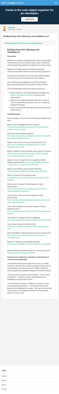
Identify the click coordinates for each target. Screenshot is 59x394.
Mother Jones (15, 95)
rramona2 (11, 27)
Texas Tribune (29, 95)
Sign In (4, 380)
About (4, 385)
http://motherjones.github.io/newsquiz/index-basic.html (27, 171)
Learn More (29, 19)
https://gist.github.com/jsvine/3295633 (21, 253)
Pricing (4, 389)
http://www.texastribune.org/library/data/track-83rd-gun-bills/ (29, 220)
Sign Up (4, 376)
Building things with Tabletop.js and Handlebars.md (24, 43)
